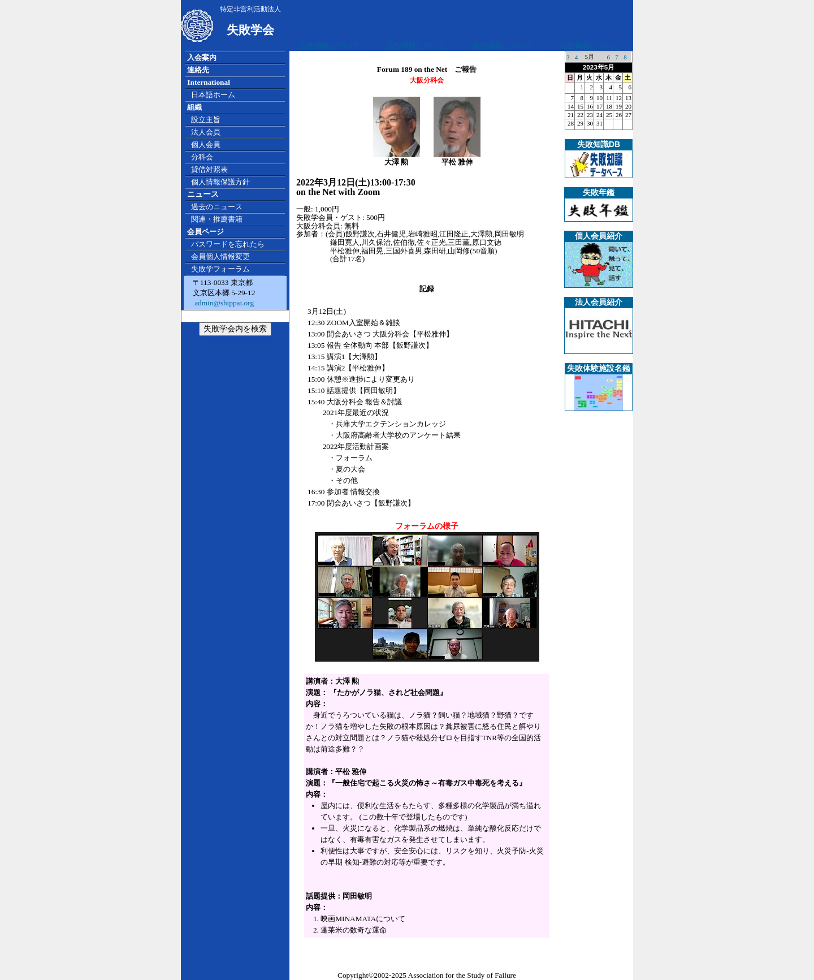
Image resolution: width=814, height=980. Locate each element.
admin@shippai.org (223, 303)
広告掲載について (329, 45)
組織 (194, 107)
